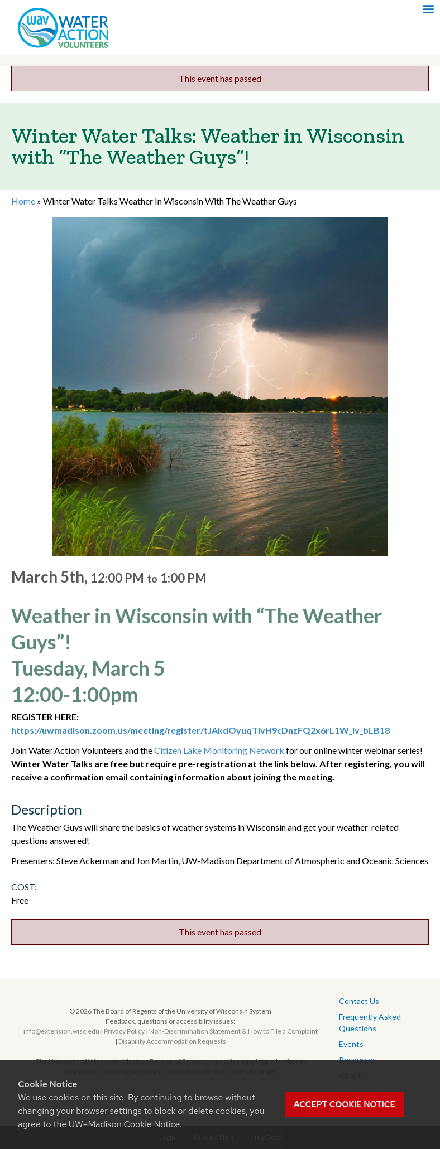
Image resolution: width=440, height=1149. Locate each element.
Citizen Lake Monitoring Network (219, 750)
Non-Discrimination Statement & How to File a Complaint (233, 1031)
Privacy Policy (124, 1031)
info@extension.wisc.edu (61, 1031)
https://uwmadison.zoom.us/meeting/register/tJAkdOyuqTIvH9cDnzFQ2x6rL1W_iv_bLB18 (200, 730)
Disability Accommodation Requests (172, 1041)
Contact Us (359, 1001)
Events (351, 1044)
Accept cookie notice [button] (344, 1104)
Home (23, 201)
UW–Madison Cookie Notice (124, 1124)
